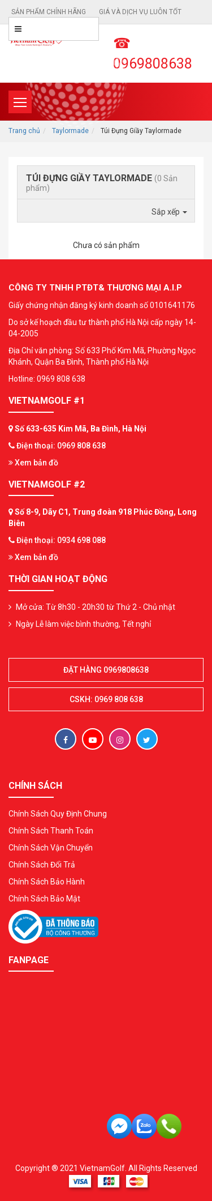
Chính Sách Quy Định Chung (57, 813)
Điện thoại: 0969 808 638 (61, 445)
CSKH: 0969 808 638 (106, 699)
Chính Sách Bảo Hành (46, 881)
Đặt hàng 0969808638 (106, 669)
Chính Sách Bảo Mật (44, 898)
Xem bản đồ (33, 462)
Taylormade (70, 131)
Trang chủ (24, 131)
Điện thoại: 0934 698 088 (61, 540)
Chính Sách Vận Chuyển (50, 847)
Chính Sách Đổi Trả (41, 864)
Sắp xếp (169, 211)
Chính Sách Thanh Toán (50, 830)
